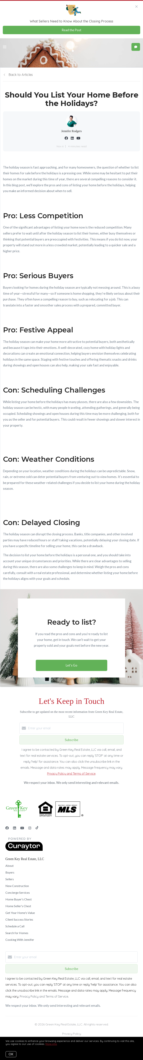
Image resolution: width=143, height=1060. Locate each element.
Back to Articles (21, 74)
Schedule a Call (14, 926)
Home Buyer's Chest (18, 899)
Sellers (9, 879)
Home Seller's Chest (18, 906)
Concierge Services (17, 892)
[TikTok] (37, 828)
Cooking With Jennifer (19, 939)
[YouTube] (22, 828)
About (9, 865)
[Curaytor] (24, 850)
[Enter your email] (75, 728)
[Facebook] (7, 828)
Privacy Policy (71, 1034)
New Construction (17, 886)
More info (51, 1043)
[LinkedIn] (14, 828)
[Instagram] (29, 828)
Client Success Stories (19, 919)
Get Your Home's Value (20, 912)
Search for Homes (16, 933)
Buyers (9, 872)
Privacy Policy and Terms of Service (71, 773)
